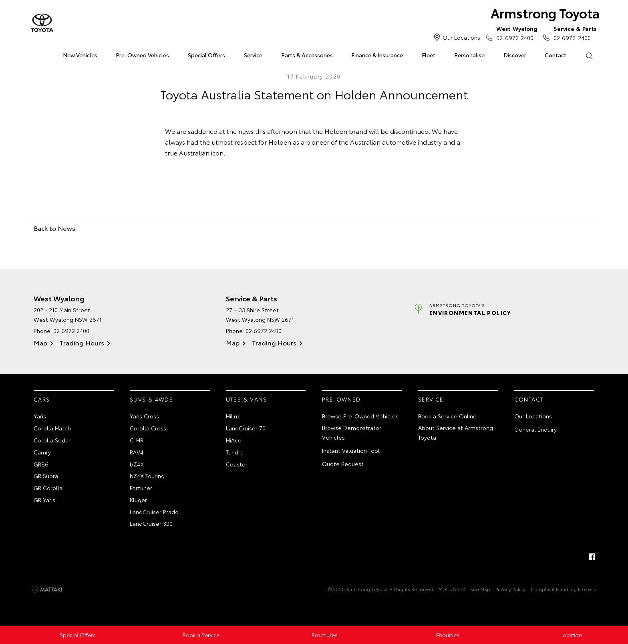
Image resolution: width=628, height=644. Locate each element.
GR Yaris (44, 500)
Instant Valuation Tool (351, 450)
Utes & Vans (246, 399)
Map (40, 342)
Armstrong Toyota (545, 13)
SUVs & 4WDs (151, 399)
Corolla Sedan (53, 440)
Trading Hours (82, 342)
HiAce (234, 440)
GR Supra (46, 476)
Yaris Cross (144, 416)
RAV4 (136, 452)
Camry (42, 452)
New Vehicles (80, 55)
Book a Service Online (447, 416)
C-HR (136, 440)
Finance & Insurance (377, 55)
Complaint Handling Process (563, 588)
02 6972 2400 (515, 33)
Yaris (40, 416)
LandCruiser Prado (154, 512)
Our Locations (461, 37)
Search (584, 55)
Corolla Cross (148, 428)
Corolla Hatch (52, 428)
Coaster (237, 464)
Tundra (235, 452)
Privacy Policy (510, 588)
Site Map (480, 588)
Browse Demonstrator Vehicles (351, 432)
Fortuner (141, 488)
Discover (514, 55)
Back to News (54, 227)
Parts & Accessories (307, 55)
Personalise (469, 55)
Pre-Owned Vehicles (142, 55)
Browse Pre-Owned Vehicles (360, 416)
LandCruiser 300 (151, 523)
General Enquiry (535, 429)
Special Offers (206, 55)
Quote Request (343, 464)
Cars (42, 399)
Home (35, 53)
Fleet (428, 55)
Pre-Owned (341, 399)
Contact (555, 55)
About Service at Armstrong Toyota (455, 432)
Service (253, 55)
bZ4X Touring (147, 476)
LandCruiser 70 (246, 428)
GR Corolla (48, 488)
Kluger (138, 500)
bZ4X (137, 464)
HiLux (233, 416)
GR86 (41, 464)
